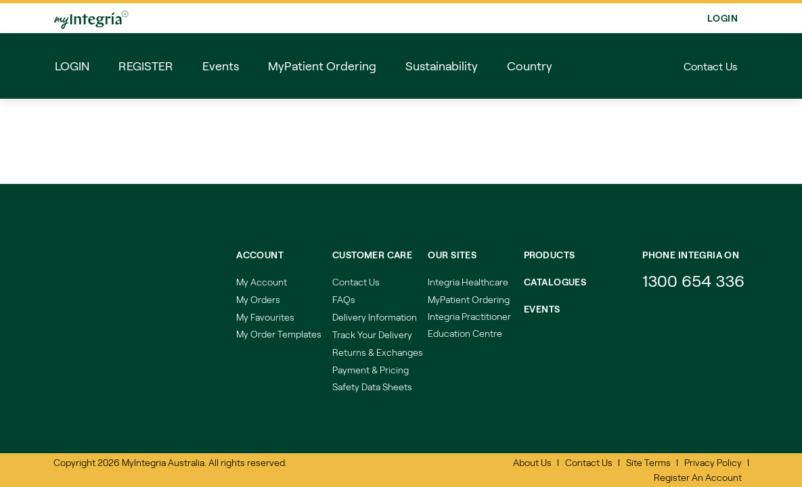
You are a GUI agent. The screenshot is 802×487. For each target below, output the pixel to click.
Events (542, 309)
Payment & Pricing (370, 369)
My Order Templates (278, 334)
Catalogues (555, 281)
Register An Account (698, 477)
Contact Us (711, 66)
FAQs (343, 299)
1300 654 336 (693, 280)
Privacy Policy (713, 462)
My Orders (258, 299)
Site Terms (648, 462)
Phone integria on (690, 254)
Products (549, 254)
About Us (532, 462)
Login (722, 18)
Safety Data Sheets (372, 386)
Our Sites (452, 254)
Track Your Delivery (372, 334)
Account (260, 254)
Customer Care (372, 254)
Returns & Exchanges (377, 352)
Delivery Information (374, 317)
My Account (261, 281)
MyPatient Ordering (469, 299)
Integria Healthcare (468, 281)
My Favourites (265, 317)
